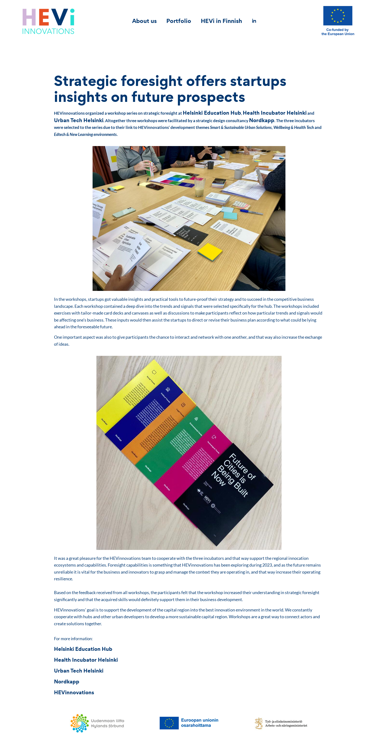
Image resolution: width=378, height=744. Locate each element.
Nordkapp (261, 120)
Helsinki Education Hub (212, 113)
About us (144, 21)
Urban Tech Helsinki (78, 120)
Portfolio (178, 21)
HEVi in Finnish (221, 21)
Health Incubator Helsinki (275, 113)
